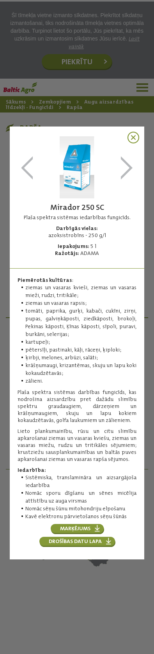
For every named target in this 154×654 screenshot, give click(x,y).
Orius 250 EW (127, 168)
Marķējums (75, 528)
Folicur (27, 168)
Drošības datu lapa (75, 541)
